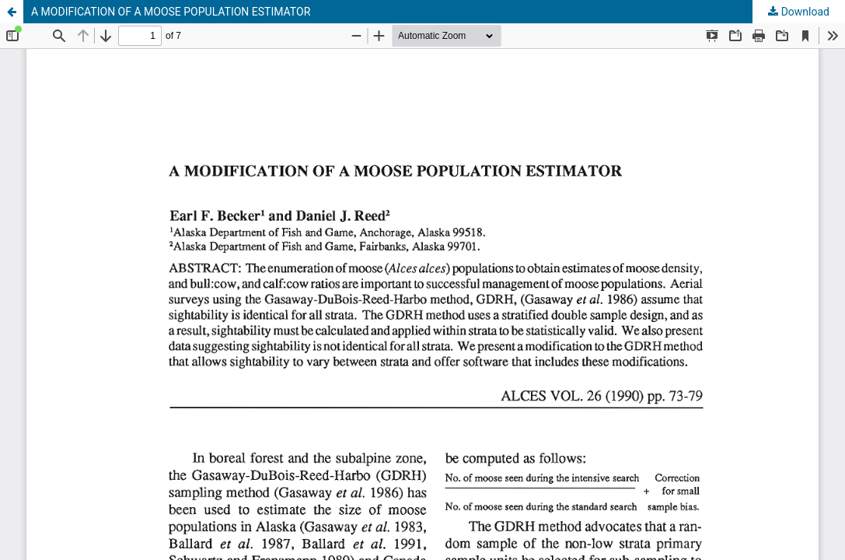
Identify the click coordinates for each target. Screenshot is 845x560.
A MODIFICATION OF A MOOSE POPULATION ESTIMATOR (170, 11)
